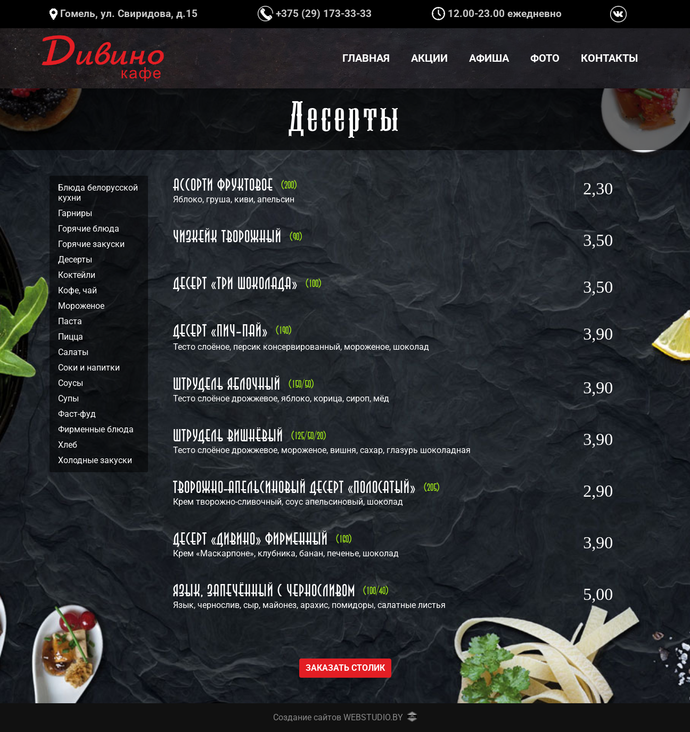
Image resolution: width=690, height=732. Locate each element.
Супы (68, 398)
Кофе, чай (77, 290)
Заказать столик (345, 668)
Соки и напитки (89, 368)
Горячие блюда (88, 229)
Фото (545, 58)
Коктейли (76, 275)
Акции (429, 58)
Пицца (70, 337)
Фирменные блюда (96, 429)
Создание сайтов (307, 717)
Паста (70, 321)
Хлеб (67, 445)
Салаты (73, 352)
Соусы (70, 383)
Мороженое (81, 306)
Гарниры (75, 213)
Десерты (75, 259)
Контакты (609, 58)
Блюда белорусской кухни (98, 193)
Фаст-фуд (77, 414)
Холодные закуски (95, 460)
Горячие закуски (91, 244)
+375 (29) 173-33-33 (315, 13)
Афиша (489, 58)
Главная (366, 58)
